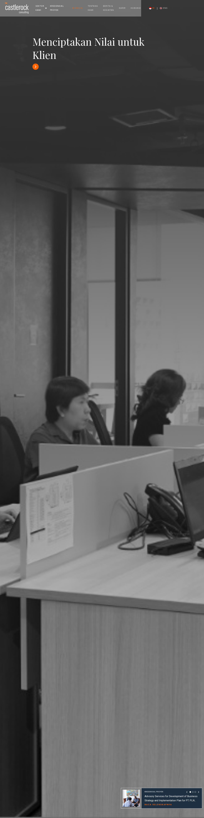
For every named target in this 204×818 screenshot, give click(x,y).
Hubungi (164, 8)
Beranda (91, 8)
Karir (151, 8)
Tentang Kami (107, 8)
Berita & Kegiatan (127, 8)
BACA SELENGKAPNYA (158, 804)
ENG (192, 8)
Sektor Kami (40, 8)
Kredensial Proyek (63, 8)
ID (180, 8)
